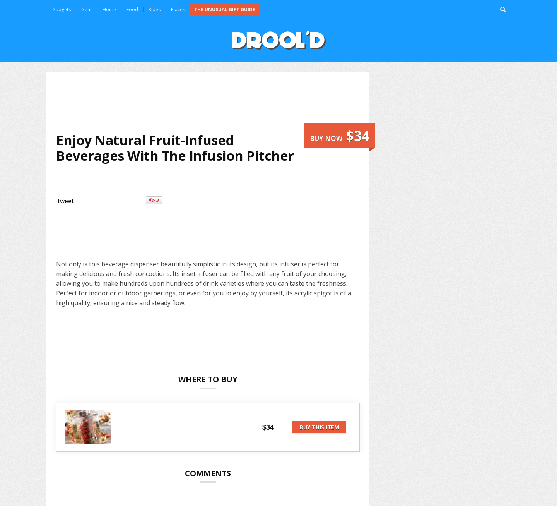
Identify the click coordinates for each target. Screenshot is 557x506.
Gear (86, 9)
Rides (155, 9)
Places (178, 9)
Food (132, 9)
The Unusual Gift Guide (224, 9)
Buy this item (319, 427)
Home (109, 9)
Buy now (339, 136)
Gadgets (61, 9)
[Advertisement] (208, 102)
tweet (66, 201)
